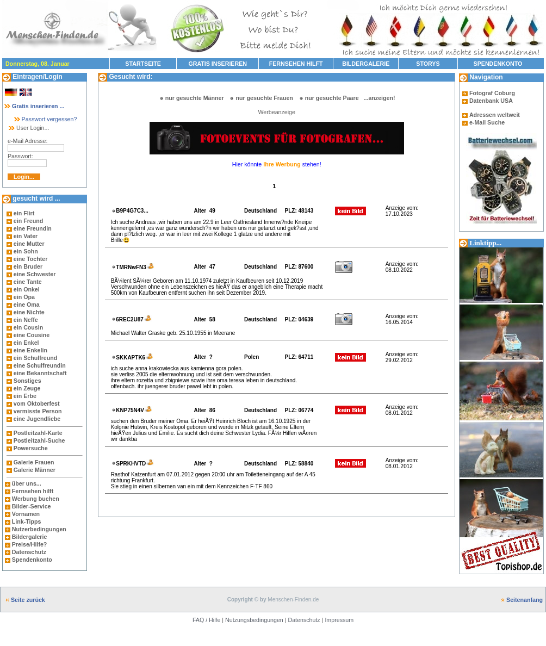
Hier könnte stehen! (276, 164)
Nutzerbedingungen (39, 529)
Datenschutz (28, 552)
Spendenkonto (31, 559)
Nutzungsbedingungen (254, 620)
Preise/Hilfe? (29, 544)
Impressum (339, 620)
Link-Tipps (26, 521)
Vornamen (26, 514)
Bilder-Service (31, 506)
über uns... (26, 483)
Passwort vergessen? (45, 119)
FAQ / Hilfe (207, 620)
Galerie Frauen (34, 462)
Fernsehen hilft (32, 491)
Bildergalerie (29, 536)
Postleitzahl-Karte (38, 433)
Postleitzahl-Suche (39, 440)
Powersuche (31, 448)
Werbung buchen (35, 498)
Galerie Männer (34, 470)
